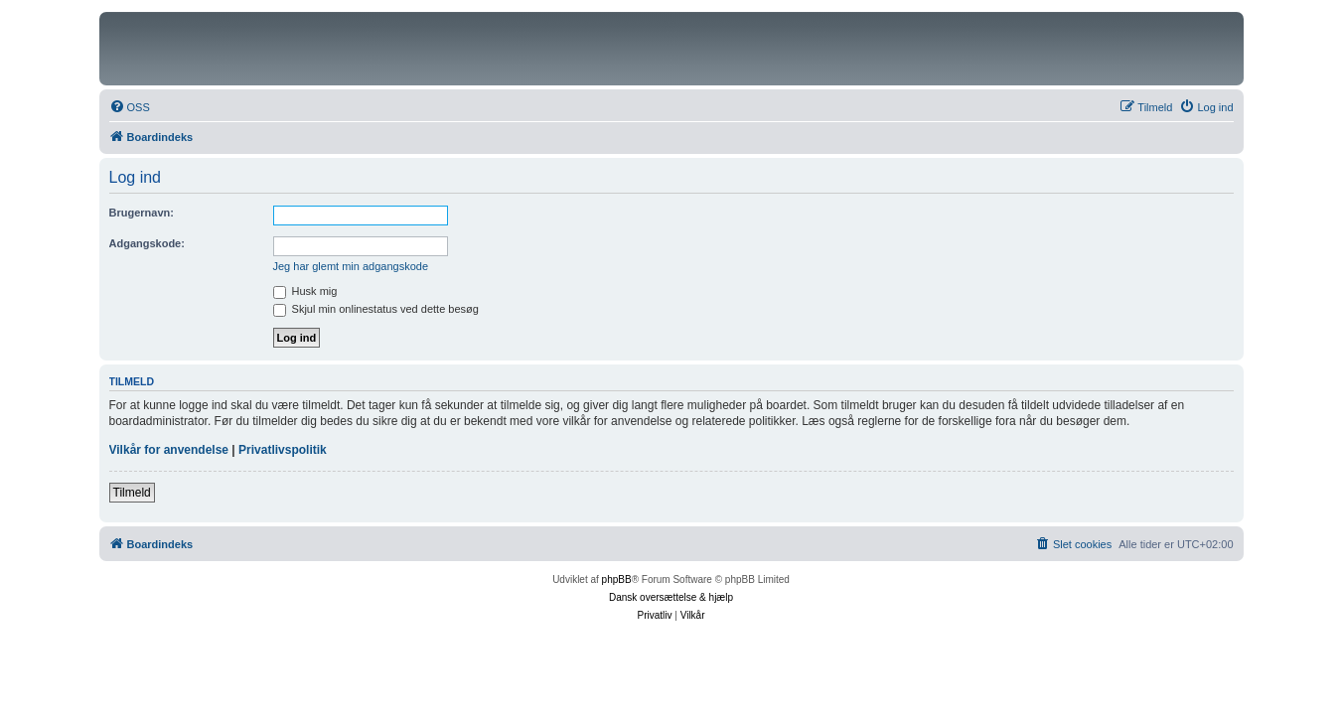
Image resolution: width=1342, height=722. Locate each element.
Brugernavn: (141, 212)
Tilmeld (132, 493)
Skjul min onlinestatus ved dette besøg (376, 309)
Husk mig (305, 291)
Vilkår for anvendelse (169, 450)
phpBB (617, 579)
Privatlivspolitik (282, 450)
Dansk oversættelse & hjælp (671, 597)
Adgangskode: (147, 243)
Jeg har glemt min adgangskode (351, 266)
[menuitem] (129, 107)
